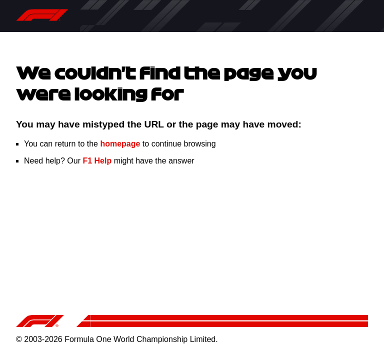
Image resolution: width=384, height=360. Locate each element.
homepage (120, 144)
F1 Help (97, 160)
